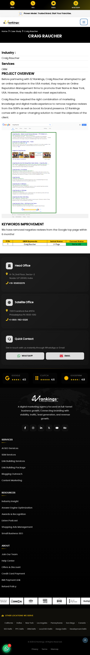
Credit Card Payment (13, 574)
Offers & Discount (11, 567)
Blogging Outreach (12, 474)
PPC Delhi (19, 629)
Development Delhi (78, 629)
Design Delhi (61, 629)
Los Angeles (42, 623)
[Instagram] (33, 428)
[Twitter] (49, 428)
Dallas (19, 623)
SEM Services (9, 455)
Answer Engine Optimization (17, 508)
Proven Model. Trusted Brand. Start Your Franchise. (47, 13)
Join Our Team (10, 554)
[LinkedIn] (41, 428)
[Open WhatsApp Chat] (6, 648)
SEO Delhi (8, 629)
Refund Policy (9, 586)
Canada (82, 623)
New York (29, 623)
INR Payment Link (11, 580)
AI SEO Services (10, 448)
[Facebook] (25, 428)
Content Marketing (12, 480)
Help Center (8, 561)
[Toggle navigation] (84, 22)
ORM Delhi (31, 629)
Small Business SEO (12, 533)
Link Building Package (13, 468)
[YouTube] (57, 428)
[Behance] (65, 428)
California (9, 623)
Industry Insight (10, 501)
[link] (25, 356)
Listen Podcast (10, 521)
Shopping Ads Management (17, 527)
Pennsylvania (56, 623)
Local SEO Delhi (45, 629)
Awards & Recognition (14, 514)
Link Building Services (13, 461)
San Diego (70, 623)
